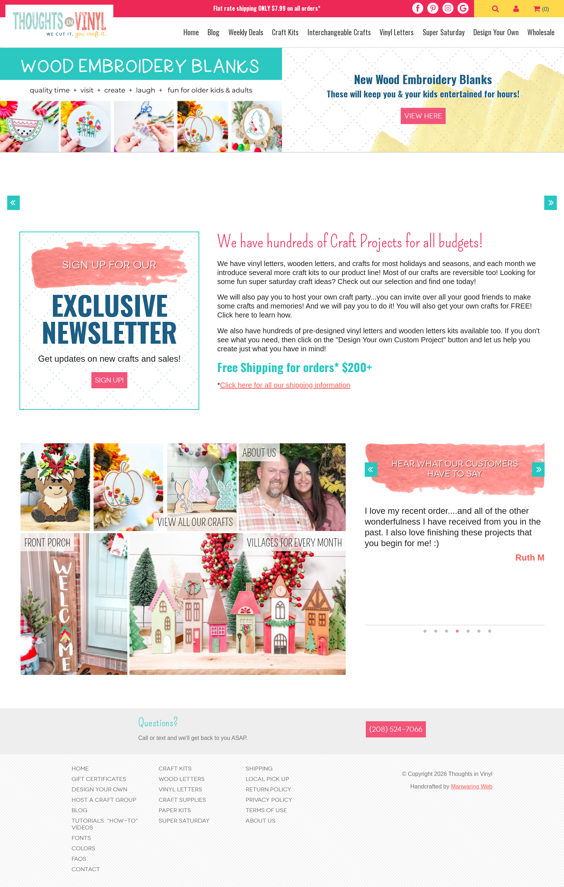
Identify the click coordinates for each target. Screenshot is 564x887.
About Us (261, 820)
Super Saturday (444, 32)
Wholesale (541, 32)
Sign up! (109, 380)
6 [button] (479, 631)
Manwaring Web (471, 786)
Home (191, 32)
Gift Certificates (99, 779)
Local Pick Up (267, 779)
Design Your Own (496, 32)
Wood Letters (182, 779)
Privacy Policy (269, 799)
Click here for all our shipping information (285, 385)
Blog (213, 32)
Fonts (81, 838)
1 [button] (425, 631)
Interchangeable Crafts (339, 32)
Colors (83, 848)
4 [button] (457, 631)
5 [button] (468, 631)
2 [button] (435, 631)
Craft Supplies (182, 799)
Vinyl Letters (396, 32)
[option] (282, 99)
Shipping (259, 768)
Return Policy (268, 789)
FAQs (79, 858)
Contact (86, 869)
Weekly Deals (245, 32)
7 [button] (489, 631)
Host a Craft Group (104, 799)
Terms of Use (266, 810)
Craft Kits (285, 32)
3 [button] (446, 631)
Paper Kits (175, 810)
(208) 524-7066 (395, 729)
